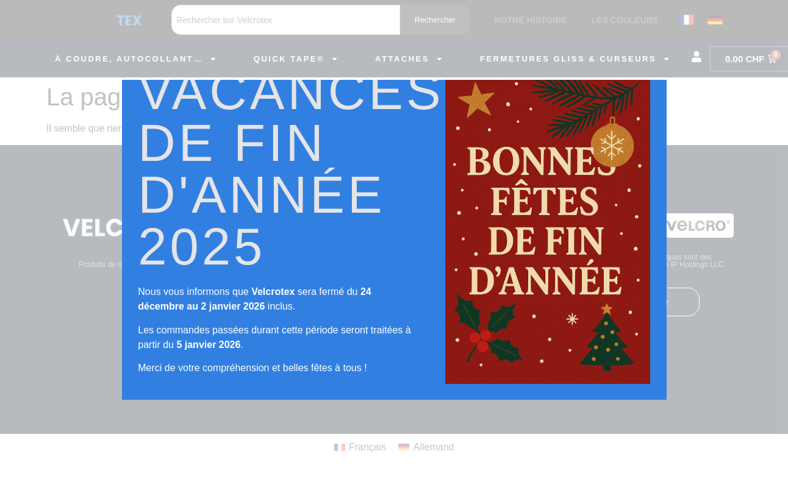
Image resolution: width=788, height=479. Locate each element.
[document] (394, 239)
